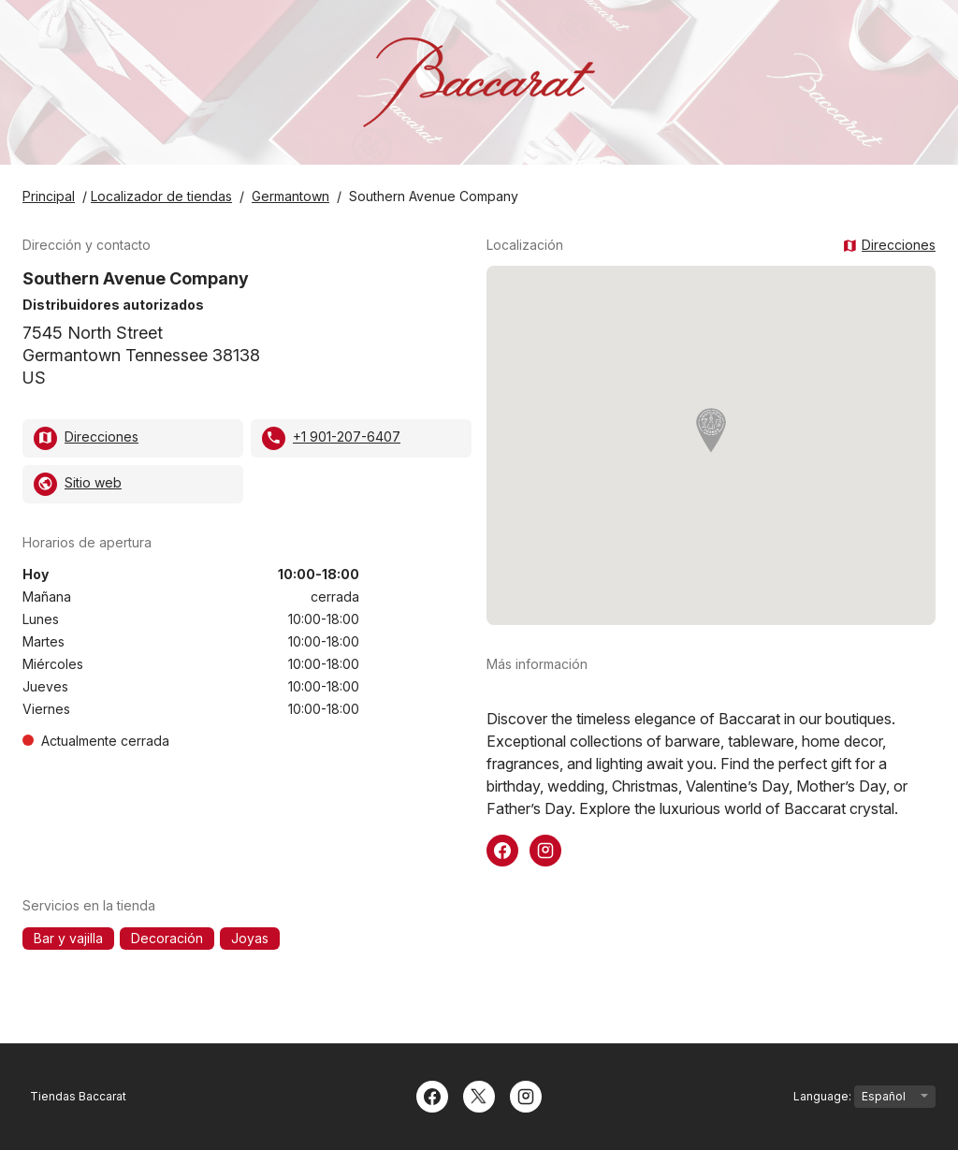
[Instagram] (526, 1094)
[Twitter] (479, 1094)
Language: (864, 1096)
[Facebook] (432, 1094)
